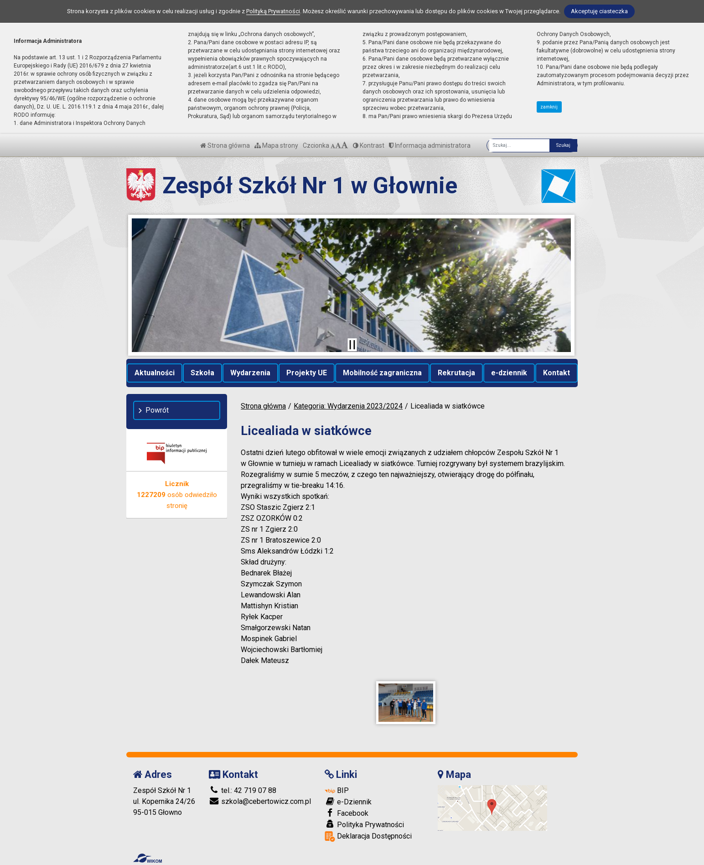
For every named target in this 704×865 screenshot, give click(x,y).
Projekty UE (306, 372)
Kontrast (368, 145)
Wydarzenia (250, 372)
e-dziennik (509, 372)
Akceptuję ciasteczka (599, 11)
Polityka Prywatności (364, 824)
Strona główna (225, 145)
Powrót (157, 410)
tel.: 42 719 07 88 (242, 790)
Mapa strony (276, 145)
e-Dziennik (348, 801)
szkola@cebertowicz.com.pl (260, 801)
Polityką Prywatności (273, 11)
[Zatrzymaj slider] (352, 344)
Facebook (346, 813)
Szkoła (202, 372)
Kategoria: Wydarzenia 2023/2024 (348, 406)
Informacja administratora (430, 145)
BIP (337, 790)
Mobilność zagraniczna (382, 372)
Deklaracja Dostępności (368, 836)
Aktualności (155, 372)
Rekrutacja (456, 372)
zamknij (549, 106)
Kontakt (556, 372)
